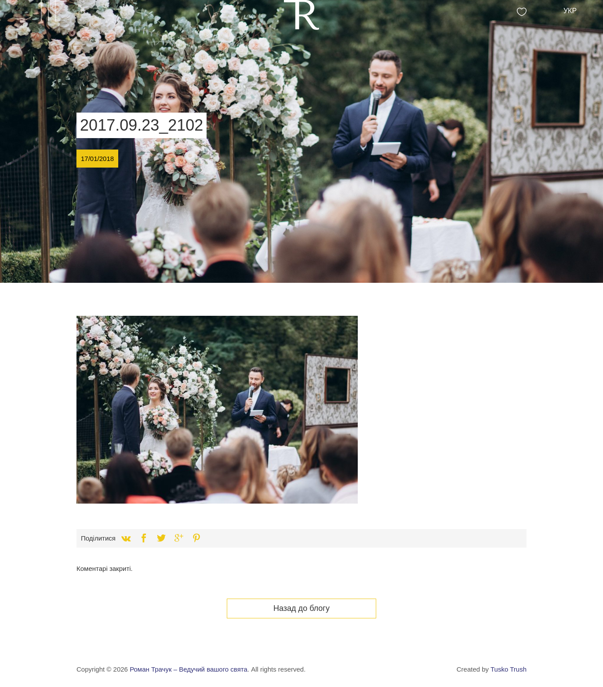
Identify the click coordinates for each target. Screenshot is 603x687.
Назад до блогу (301, 608)
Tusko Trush (508, 669)
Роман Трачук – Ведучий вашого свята (188, 669)
